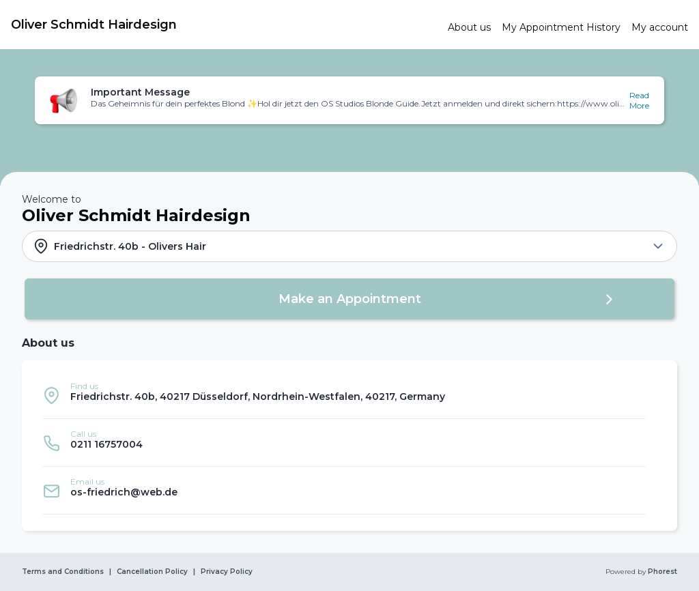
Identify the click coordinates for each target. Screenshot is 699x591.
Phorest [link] (661, 572)
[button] (349, 100)
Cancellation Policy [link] (152, 572)
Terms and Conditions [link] (63, 572)
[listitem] (344, 395)
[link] (224, 24)
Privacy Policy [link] (227, 572)
